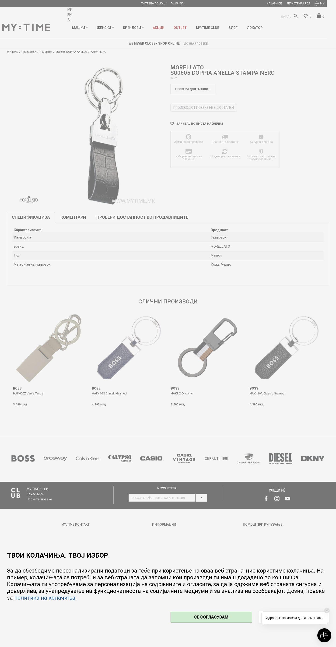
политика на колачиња (44, 597)
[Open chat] (324, 635)
